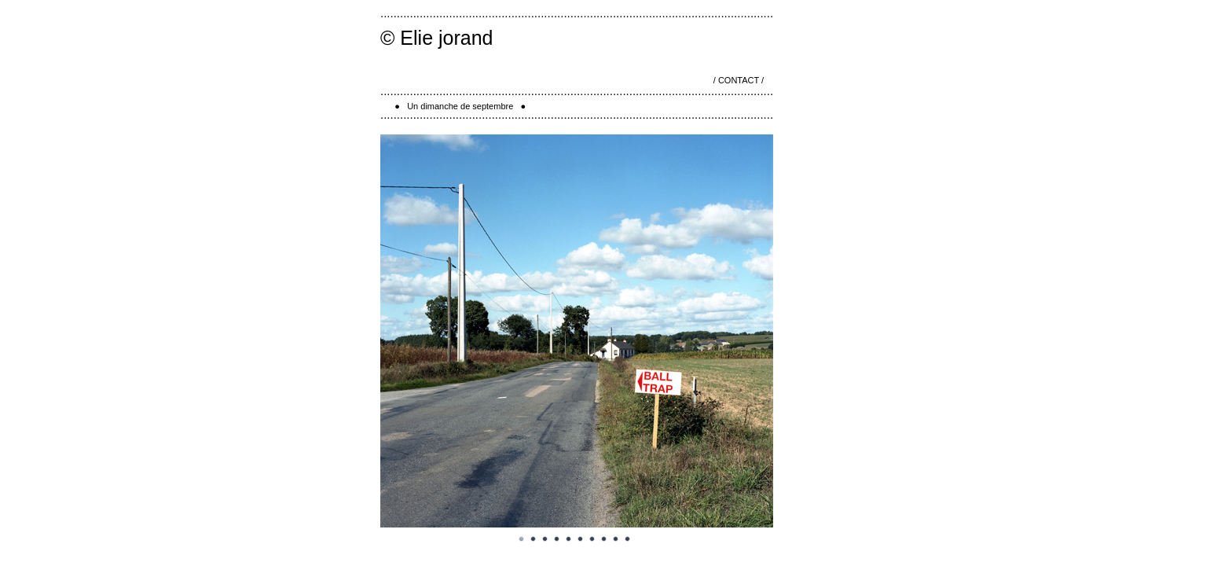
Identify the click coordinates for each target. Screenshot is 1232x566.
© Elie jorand (436, 38)
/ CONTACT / (738, 80)
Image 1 (522, 539)
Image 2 (533, 539)
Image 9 (616, 539)
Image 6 (581, 539)
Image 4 (557, 539)
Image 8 (604, 539)
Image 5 (569, 539)
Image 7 (592, 539)
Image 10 (628, 539)
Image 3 (545, 539)
